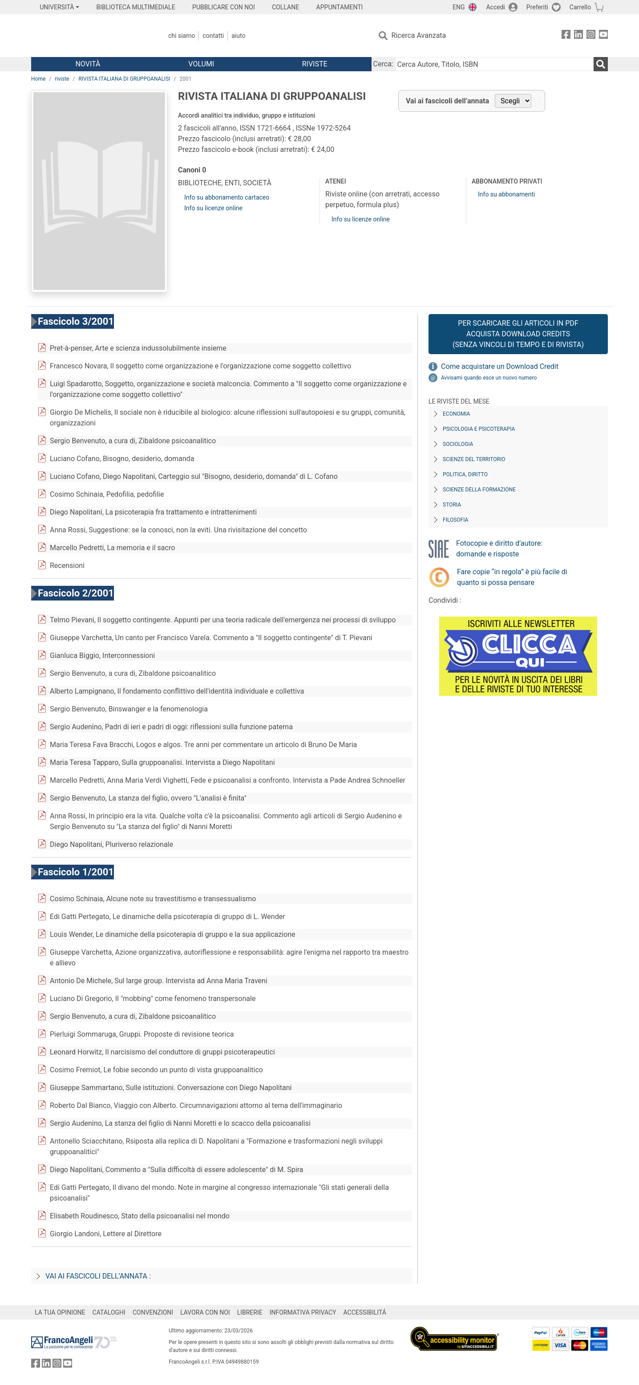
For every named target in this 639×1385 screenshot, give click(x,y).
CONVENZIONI (153, 1312)
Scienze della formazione (479, 489)
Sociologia (458, 444)
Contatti (213, 35)
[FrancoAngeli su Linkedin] (578, 36)
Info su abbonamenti (506, 194)
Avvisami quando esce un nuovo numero (489, 378)
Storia (452, 505)
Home (38, 79)
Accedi (495, 7)
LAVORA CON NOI (205, 1312)
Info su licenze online (213, 208)
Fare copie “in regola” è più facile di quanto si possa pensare (512, 577)
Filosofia (455, 520)
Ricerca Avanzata (419, 35)
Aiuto (238, 35)
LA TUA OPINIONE (60, 1312)
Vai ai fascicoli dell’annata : (98, 1276)
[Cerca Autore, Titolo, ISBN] (494, 64)
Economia (456, 414)
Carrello (580, 7)
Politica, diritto (465, 474)
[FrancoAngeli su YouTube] (603, 36)
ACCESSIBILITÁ (365, 1312)
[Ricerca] (601, 64)
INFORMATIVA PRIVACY (303, 1312)
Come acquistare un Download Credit (499, 366)
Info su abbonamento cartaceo (226, 197)
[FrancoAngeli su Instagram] (590, 36)
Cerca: (383, 64)
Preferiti (537, 7)
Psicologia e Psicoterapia (479, 429)
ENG (459, 7)
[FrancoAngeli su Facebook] (566, 36)
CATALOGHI (109, 1312)
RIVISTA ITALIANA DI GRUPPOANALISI (124, 79)
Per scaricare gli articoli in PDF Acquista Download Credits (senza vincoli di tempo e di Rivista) (518, 334)
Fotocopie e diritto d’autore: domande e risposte (499, 548)
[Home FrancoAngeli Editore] (90, 35)
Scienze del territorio (474, 459)
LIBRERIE (250, 1312)
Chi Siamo (181, 35)
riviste (62, 79)
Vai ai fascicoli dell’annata (447, 101)
